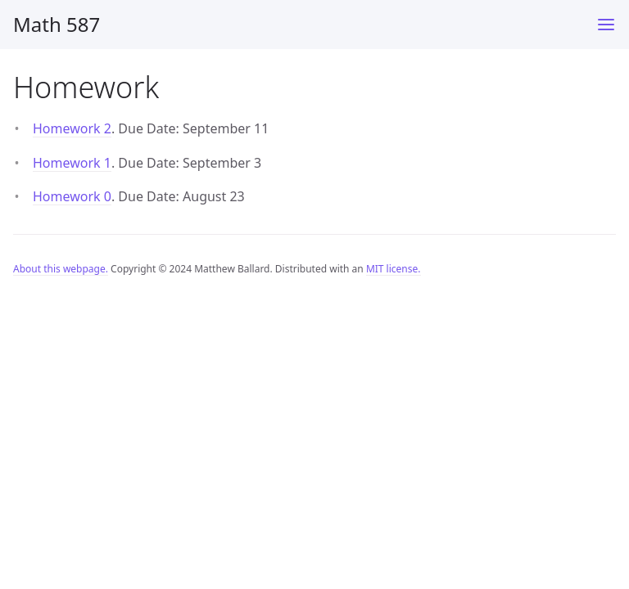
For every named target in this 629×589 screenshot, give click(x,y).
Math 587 (56, 24)
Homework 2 (72, 128)
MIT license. (393, 269)
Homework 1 (72, 163)
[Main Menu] (606, 24)
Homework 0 (72, 196)
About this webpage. (60, 269)
